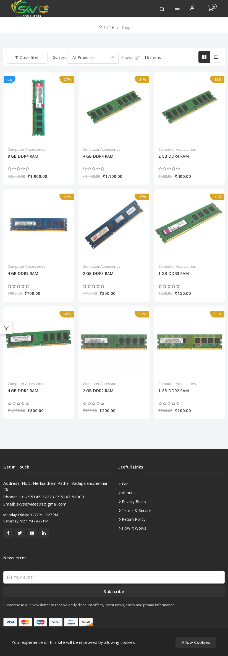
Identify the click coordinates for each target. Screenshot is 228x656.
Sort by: (59, 57)
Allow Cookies (196, 642)
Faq (125, 483)
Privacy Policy (134, 501)
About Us (130, 492)
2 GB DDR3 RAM (98, 273)
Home (109, 27)
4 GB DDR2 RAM (23, 390)
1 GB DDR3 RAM (173, 273)
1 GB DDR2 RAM (173, 390)
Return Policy (133, 519)
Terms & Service (136, 510)
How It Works (134, 528)
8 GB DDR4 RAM (23, 156)
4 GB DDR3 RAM (23, 273)
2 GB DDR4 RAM (173, 156)
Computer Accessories (26, 149)
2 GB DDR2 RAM (98, 390)
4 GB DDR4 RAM (98, 156)
